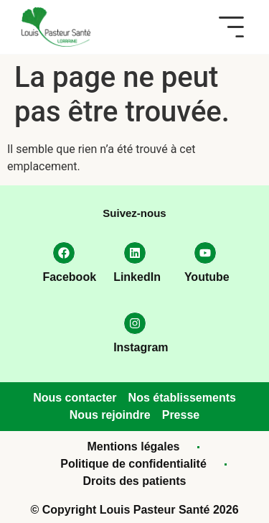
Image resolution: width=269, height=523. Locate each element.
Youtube (207, 277)
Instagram (140, 347)
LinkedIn (137, 277)
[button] (231, 27)
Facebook (69, 277)
